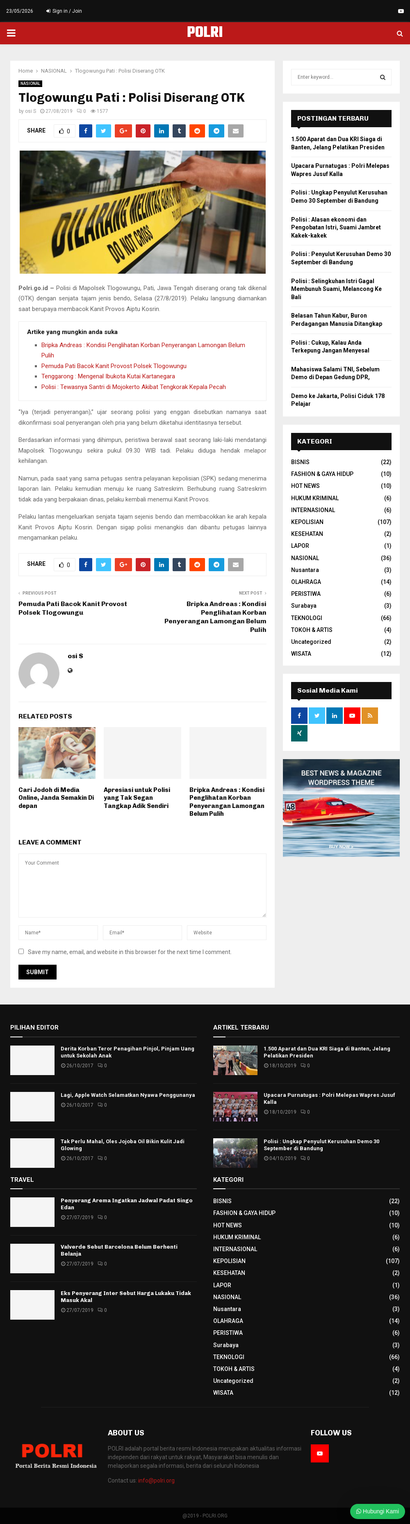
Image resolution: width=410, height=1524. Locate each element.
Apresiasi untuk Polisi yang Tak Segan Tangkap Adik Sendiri (137, 798)
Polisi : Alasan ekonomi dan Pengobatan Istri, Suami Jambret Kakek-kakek (336, 227)
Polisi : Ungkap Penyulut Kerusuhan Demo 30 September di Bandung (321, 1144)
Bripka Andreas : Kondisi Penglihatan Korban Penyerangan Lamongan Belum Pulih (226, 802)
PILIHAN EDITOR (34, 1027)
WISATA (301, 653)
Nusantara (305, 570)
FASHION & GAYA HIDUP (322, 474)
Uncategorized (311, 641)
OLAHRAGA (306, 582)
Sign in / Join (64, 11)
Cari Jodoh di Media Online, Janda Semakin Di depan (56, 798)
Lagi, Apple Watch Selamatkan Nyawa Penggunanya (128, 1095)
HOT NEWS (305, 486)
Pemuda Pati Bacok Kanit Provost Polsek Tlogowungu (114, 366)
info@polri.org (156, 1480)
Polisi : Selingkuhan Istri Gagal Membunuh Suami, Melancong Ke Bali (336, 289)
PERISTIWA (306, 593)
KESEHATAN (307, 534)
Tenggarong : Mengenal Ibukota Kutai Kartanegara (108, 376)
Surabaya (304, 605)
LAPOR (300, 545)
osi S (30, 111)
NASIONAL (30, 83)
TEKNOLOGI (306, 618)
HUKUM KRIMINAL (315, 498)
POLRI (205, 33)
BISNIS (300, 462)
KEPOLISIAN (307, 522)
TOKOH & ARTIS (312, 630)
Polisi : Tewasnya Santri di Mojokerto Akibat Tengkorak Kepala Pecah (133, 387)
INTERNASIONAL (313, 510)
